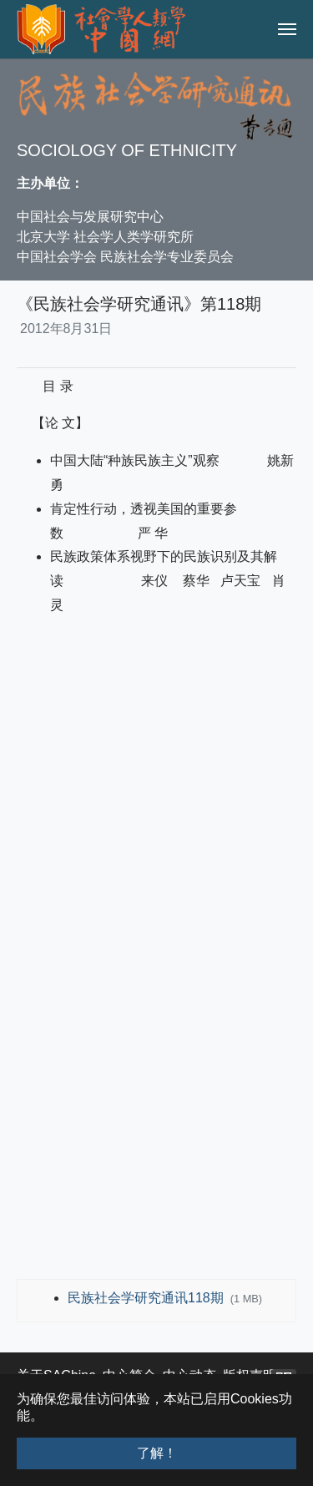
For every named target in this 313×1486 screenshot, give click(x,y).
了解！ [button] (157, 1453)
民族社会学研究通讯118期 (147, 1298)
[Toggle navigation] (287, 29)
